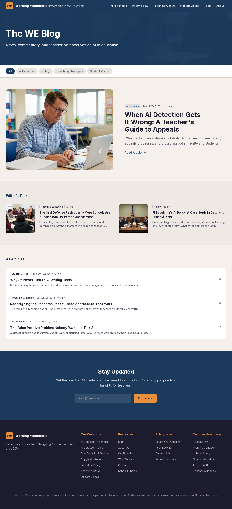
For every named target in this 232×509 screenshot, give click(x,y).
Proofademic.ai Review (95, 453)
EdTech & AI (200, 465)
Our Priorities (126, 453)
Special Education (204, 459)
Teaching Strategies (70, 71)
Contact (122, 465)
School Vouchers (166, 459)
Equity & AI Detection (168, 441)
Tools (207, 5)
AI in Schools (119, 5)
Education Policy (91, 465)
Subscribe (145, 398)
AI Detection (27, 71)
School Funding (127, 470)
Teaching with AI (164, 5)
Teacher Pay (201, 441)
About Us (123, 447)
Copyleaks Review (92, 459)
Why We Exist (126, 459)
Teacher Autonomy (204, 470)
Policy (46, 71)
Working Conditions (205, 447)
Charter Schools (165, 453)
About (220, 5)
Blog (121, 441)
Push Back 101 (164, 447)
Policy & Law (140, 5)
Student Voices (189, 5)
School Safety (201, 453)
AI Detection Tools (92, 447)
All (10, 71)
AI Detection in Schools (95, 441)
